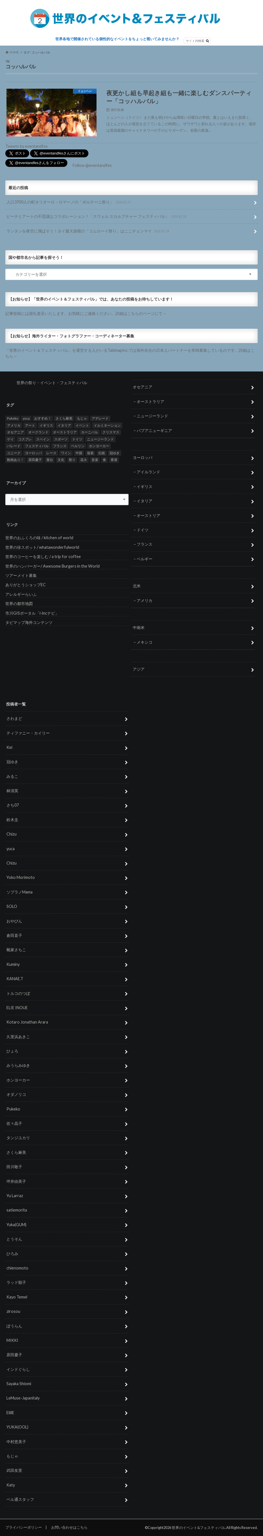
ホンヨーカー (18, 1080)
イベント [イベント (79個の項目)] (82, 425)
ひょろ (12, 1051)
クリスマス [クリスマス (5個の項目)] (110, 432)
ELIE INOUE (17, 1007)
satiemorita (16, 1210)
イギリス (144, 486)
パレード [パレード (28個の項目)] (13, 446)
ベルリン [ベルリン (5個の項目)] (77, 446)
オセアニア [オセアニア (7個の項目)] (15, 432)
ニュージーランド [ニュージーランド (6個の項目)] (100, 439)
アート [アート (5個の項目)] (30, 425)
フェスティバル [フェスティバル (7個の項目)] (37, 446)
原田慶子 (14, 1354)
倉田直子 (14, 935)
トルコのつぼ (18, 993)
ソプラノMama (19, 892)
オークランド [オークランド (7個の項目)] (38, 432)
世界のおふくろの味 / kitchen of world (39, 537)
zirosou (13, 1311)
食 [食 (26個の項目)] (104, 460)
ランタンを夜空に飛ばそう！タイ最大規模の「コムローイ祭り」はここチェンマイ (88, 231)
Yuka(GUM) (16, 1224)
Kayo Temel (16, 1297)
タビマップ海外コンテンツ (28, 622)
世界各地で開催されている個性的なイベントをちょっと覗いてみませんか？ (117, 39)
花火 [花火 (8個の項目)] (83, 460)
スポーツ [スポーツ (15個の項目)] (61, 439)
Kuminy (13, 964)
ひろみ (12, 1253)
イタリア (144, 500)
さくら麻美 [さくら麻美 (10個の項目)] (64, 418)
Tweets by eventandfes (26, 146)
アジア (139, 669)
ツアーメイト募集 (21, 575)
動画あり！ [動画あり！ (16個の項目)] (15, 460)
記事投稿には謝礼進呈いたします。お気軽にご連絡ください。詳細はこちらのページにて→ (85, 313)
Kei (9, 747)
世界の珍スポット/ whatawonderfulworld (42, 547)
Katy (10, 1485)
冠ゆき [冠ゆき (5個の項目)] (114, 453)
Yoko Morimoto (20, 877)
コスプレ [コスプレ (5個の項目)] (25, 439)
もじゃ (12, 1456)
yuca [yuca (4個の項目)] (26, 418)
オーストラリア (150, 401)
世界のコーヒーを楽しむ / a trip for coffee (43, 556)
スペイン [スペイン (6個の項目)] (43, 439)
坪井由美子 (16, 1181)
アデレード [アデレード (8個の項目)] (100, 418)
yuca (10, 848)
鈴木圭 (12, 819)
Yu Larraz (14, 1195)
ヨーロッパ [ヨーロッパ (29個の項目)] (33, 453)
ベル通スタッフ (20, 1499)
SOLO (11, 906)
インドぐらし (18, 1369)
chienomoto (17, 1268)
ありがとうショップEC (25, 584)
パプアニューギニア (154, 430)
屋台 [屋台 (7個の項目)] (49, 460)
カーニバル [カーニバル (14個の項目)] (89, 432)
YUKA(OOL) (17, 1427)
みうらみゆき (18, 1065)
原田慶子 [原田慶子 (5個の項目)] (35, 460)
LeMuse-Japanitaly (23, 1398)
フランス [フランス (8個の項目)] (60, 446)
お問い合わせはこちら (69, 1527)
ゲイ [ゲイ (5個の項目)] (10, 439)
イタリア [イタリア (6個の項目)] (64, 425)
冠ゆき (12, 761)
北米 (137, 585)
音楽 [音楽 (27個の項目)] (95, 460)
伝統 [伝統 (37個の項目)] (101, 453)
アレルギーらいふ (21, 594)
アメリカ (144, 600)
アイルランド (148, 471)
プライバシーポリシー (23, 1527)
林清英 (12, 790)
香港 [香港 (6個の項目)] (114, 460)
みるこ (12, 776)
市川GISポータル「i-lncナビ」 (32, 613)
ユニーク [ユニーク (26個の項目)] (13, 453)
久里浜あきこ (18, 1036)
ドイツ (142, 529)
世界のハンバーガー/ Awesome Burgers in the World (52, 565)
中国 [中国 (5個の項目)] (79, 453)
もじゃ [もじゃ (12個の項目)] (82, 418)
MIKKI (12, 1340)
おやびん (14, 921)
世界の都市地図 (19, 603)
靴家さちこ (16, 949)
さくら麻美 (16, 1152)
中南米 (139, 627)
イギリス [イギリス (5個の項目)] (46, 425)
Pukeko (13, 1109)
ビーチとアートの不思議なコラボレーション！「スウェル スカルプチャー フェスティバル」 (96, 216)
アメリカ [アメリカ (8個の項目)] (13, 425)
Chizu (11, 834)
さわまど (14, 718)
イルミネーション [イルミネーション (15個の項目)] (107, 425)
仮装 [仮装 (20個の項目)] (90, 453)
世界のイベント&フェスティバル (198, 1527)
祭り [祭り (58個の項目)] (72, 460)
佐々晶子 (14, 1123)
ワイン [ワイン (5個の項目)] (66, 453)
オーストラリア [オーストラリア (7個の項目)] (65, 432)
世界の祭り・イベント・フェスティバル (52, 382)
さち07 (12, 805)
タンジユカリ (18, 1137)
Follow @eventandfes (92, 165)
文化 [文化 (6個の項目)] (61, 460)
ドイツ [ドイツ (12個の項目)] (77, 439)
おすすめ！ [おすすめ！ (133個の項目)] (42, 418)
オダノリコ (16, 1094)
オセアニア (142, 386)
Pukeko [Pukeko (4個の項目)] (12, 418)
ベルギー (144, 558)
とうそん (14, 1239)
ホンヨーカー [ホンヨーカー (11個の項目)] (99, 446)
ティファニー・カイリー (28, 732)
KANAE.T (14, 978)
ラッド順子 (16, 1282)
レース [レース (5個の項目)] (51, 453)
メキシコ (144, 642)
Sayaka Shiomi (18, 1383)
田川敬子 (14, 1166)
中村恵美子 (16, 1441)
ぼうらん (14, 1325)
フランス (144, 544)
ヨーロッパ (142, 457)
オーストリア (148, 515)
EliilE (10, 1412)
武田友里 (14, 1470)
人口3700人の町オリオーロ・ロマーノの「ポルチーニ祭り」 (69, 202)
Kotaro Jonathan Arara (27, 1022)
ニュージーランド (152, 415)
